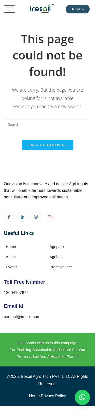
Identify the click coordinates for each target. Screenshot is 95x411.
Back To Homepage (47, 144)
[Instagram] (36, 217)
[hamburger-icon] (9, 9)
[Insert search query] (47, 124)
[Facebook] (9, 217)
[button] (82, 397)
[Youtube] (50, 217)
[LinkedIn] (22, 217)
